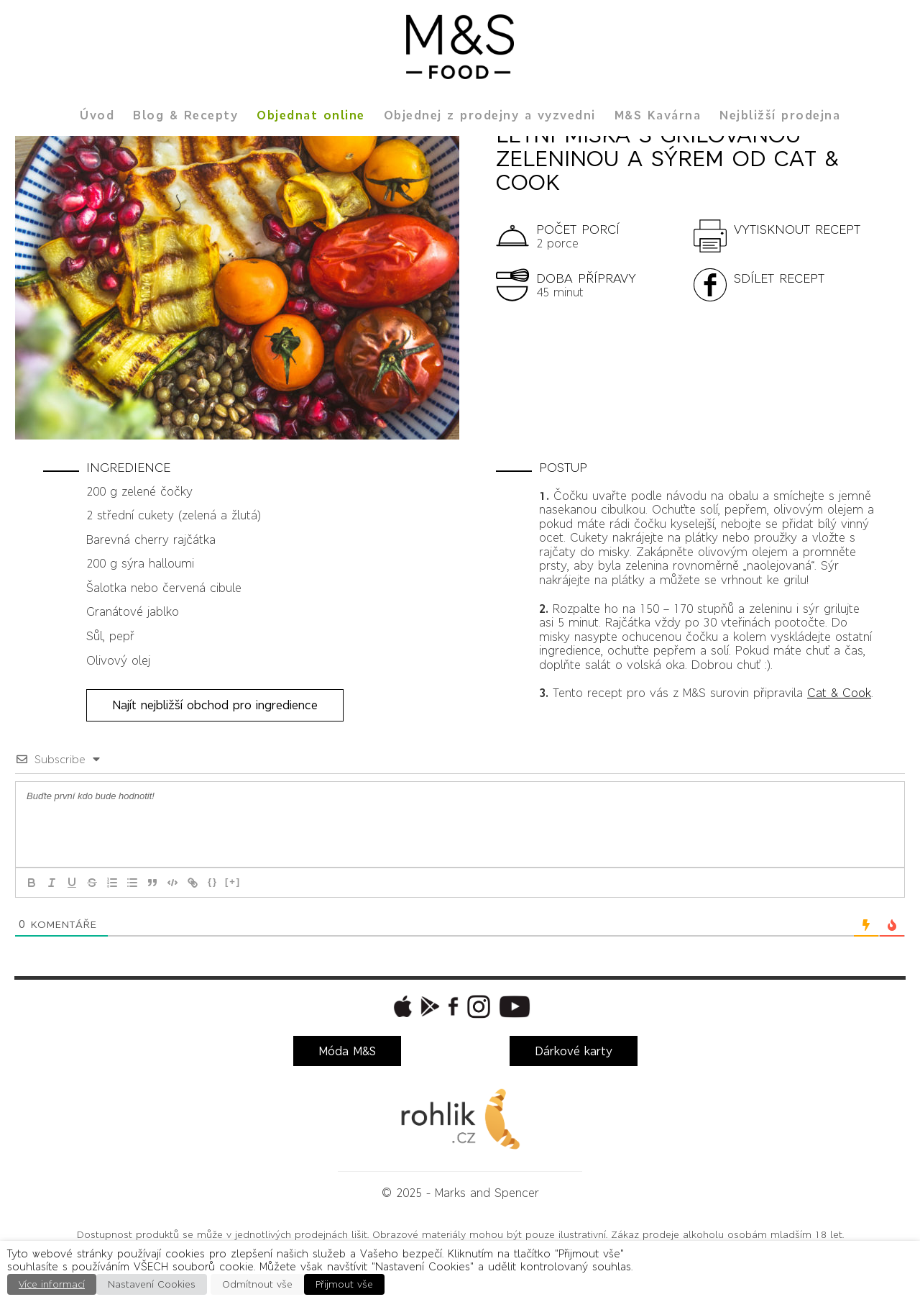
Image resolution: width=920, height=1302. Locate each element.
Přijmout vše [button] (344, 1284)
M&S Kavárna (658, 115)
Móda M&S (347, 1051)
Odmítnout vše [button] (257, 1284)
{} (213, 881)
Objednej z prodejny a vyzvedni (490, 115)
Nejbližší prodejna (779, 115)
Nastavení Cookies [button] (152, 1284)
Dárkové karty (573, 1051)
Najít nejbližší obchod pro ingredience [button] (215, 705)
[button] (785, 234)
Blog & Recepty (185, 115)
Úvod (97, 115)
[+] (233, 881)
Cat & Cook (839, 693)
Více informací (52, 1284)
